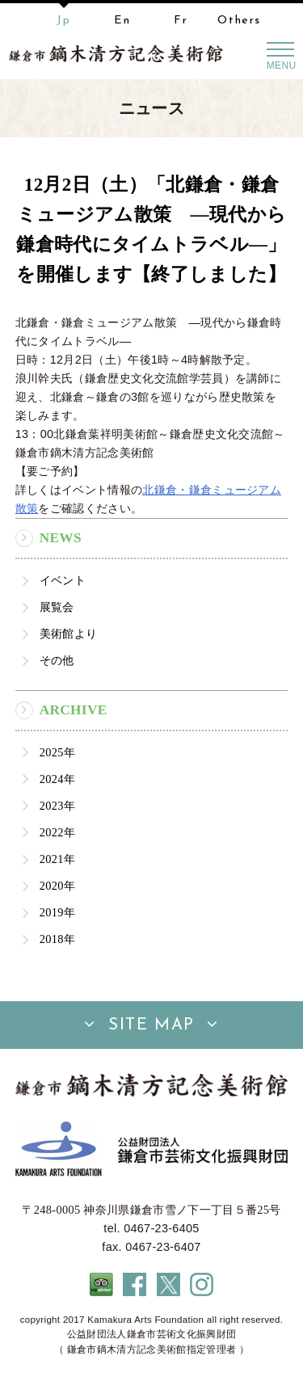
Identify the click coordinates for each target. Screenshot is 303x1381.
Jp (63, 21)
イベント (63, 580)
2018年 (57, 939)
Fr (180, 21)
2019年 (57, 912)
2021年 (57, 859)
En (122, 21)
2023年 (57, 805)
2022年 (57, 832)
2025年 (57, 752)
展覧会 (57, 606)
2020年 (57, 885)
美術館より (69, 633)
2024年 (57, 779)
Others (239, 21)
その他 (57, 660)
